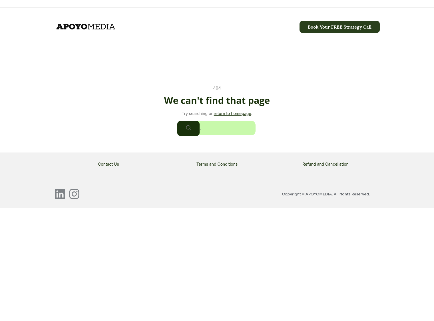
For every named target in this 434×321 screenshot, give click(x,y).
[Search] (188, 128)
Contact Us (108, 164)
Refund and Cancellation (325, 164)
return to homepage (232, 113)
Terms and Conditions (217, 164)
